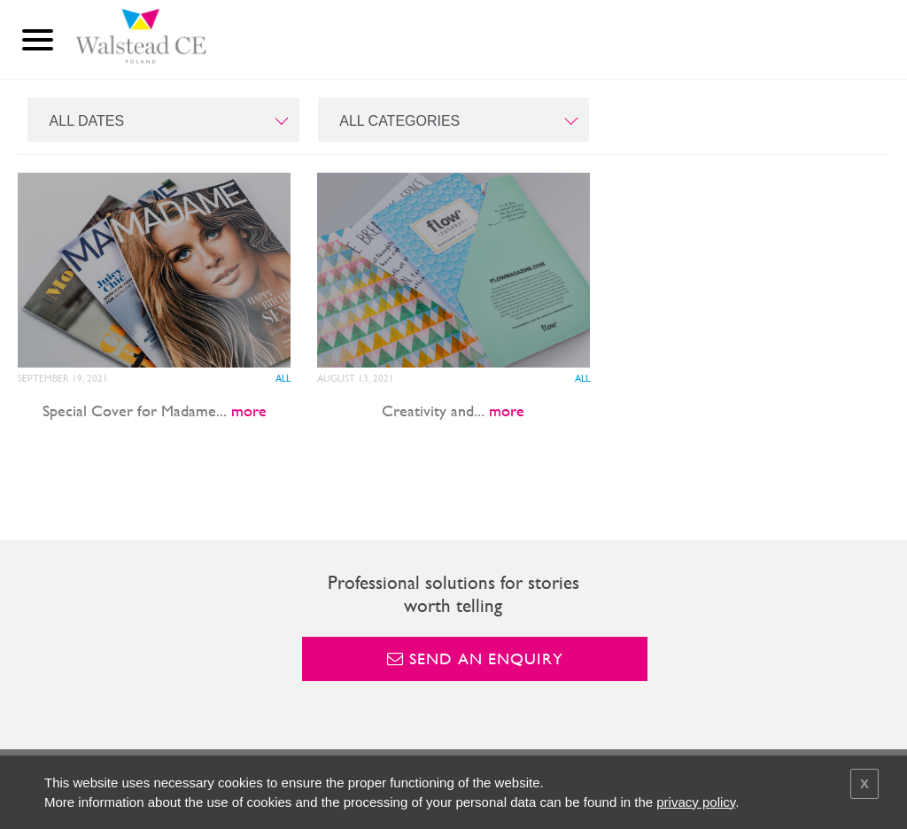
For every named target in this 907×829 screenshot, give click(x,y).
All (283, 378)
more (249, 410)
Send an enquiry (475, 658)
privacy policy (695, 802)
